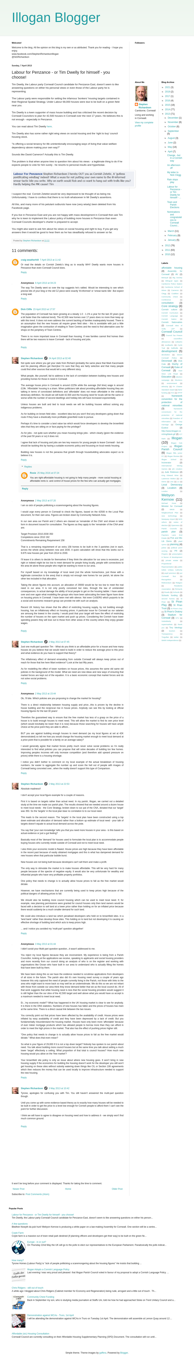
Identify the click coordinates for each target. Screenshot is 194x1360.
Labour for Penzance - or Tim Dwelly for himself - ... (174, 192)
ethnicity (165, 386)
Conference (166, 300)
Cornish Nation (169, 319)
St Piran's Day (176, 608)
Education (167, 376)
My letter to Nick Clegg (174, 173)
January (172, 240)
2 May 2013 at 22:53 (59, 784)
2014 (168, 109)
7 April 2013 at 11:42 (50, 260)
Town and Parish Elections (173, 205)
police (164, 548)
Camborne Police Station (172, 284)
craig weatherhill (30, 260)
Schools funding (170, 595)
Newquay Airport (168, 519)
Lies (172, 482)
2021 (168, 87)
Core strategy (170, 306)
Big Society (177, 278)
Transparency (167, 634)
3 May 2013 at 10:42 (59, 1088)
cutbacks (178, 342)
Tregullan (165, 637)
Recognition (166, 579)
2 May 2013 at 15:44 (45, 693)
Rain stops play (172, 181)
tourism (172, 631)
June (170, 142)
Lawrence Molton (169, 479)
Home (68, 1189)
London (165, 491)
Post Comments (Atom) (37, 1194)
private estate (172, 560)
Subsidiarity (166, 621)
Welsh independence (170, 640)
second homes (168, 599)
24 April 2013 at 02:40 (60, 358)
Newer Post (18, 1189)
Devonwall (167, 361)
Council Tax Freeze (174, 335)
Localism (171, 488)
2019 (168, 91)
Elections (178, 380)
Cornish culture (169, 309)
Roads (167, 592)
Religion (179, 583)
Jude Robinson (172, 472)
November (173, 122)
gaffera (102, 1352)
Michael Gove (169, 503)
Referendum (167, 583)
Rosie (33, 473)
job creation (177, 469)
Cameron (175, 290)
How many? (18, 1260)
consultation (168, 303)
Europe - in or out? (36, 1242)
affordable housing (172, 268)
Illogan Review (173, 456)
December (173, 117)
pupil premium (170, 573)
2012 (168, 245)
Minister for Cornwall (172, 506)
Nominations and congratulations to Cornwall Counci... (174, 219)
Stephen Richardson (32, 358)
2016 (168, 100)
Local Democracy (172, 484)
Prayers (165, 554)
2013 (168, 114)
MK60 (172, 509)
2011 (168, 250)
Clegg (164, 293)
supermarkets (167, 624)
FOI (172, 393)
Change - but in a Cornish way (174, 158)
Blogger (124, 1352)
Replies (28, 466)
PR (175, 551)
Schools (176, 592)
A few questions (20, 1223)
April (170, 151)
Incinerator (166, 462)
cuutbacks (169, 345)
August (171, 138)
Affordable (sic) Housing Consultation (30, 1333)
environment (172, 383)
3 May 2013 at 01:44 (45, 944)
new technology (169, 516)
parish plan (169, 531)
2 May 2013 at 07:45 (59, 642)
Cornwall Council (172, 331)
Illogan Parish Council (172, 448)
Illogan (176, 438)
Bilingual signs (171, 281)
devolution (166, 355)
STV (177, 618)
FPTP (180, 393)
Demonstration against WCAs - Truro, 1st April (50, 1315)
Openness (175, 525)
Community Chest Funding (40, 1297)
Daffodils (174, 348)
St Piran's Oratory (173, 611)
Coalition (174, 293)
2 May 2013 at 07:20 (45, 500)
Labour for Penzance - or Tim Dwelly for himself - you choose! (43, 1214)
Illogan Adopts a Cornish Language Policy (48, 1269)
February (172, 235)
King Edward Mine (170, 475)
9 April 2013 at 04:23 (45, 283)
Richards (178, 589)
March (171, 231)
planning (174, 544)
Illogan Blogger (56, 17)
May (170, 147)
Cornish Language (170, 316)
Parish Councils (169, 529)
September (173, 131)
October (172, 126)
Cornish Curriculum (170, 313)
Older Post (117, 1189)
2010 (168, 254)
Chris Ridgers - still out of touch (27, 1288)
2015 (168, 105)
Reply (24, 272)
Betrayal (165, 278)
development (169, 351)
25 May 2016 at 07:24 (48, 473)
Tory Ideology (175, 627)
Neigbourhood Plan (170, 513)
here (49, 126)
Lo (178, 482)
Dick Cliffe (26, 309)
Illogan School (169, 459)
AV (176, 274)
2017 (168, 96)
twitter (176, 637)
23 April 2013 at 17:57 (44, 309)
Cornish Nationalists (172, 322)
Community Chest (170, 297)
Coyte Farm (18, 1233)
